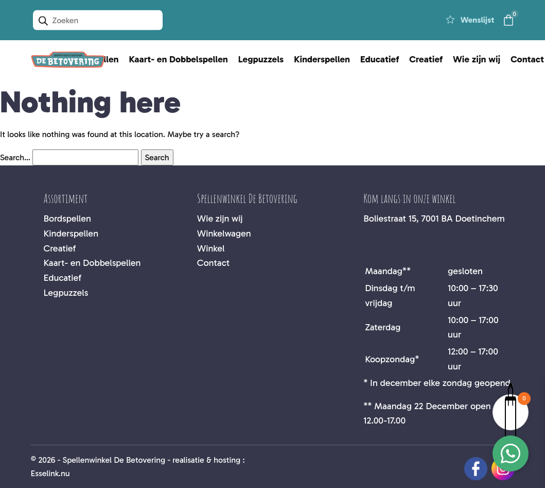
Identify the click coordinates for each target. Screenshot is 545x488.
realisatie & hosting (206, 460)
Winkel (211, 248)
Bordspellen (67, 218)
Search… (15, 157)
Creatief (426, 59)
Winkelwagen (224, 233)
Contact (213, 262)
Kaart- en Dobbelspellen (178, 59)
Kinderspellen (322, 59)
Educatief (379, 59)
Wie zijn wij (476, 59)
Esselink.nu (50, 473)
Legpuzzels (261, 59)
